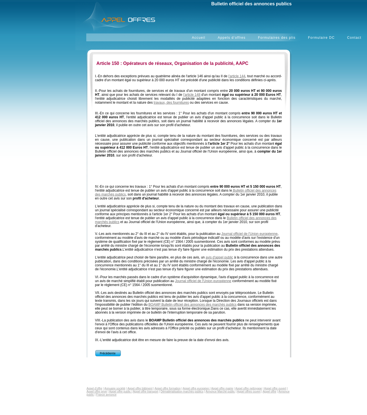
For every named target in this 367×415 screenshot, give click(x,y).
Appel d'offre (94, 388)
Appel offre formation (168, 388)
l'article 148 (191, 95)
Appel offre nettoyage (248, 388)
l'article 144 (236, 76)
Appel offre (269, 391)
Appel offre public (120, 391)
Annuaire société (114, 388)
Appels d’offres (232, 38)
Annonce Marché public (220, 391)
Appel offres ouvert (249, 391)
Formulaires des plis (277, 38)
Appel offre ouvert (275, 388)
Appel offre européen (196, 388)
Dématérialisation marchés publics (182, 391)
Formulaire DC (321, 38)
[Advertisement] (187, 173)
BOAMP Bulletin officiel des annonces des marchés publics (192, 305)
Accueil (198, 38)
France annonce (106, 394)
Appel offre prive (97, 391)
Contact (354, 38)
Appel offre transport (145, 391)
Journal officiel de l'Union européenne (249, 234)
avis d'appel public (219, 257)
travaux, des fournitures (171, 103)
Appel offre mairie (222, 388)
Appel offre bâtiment (139, 388)
